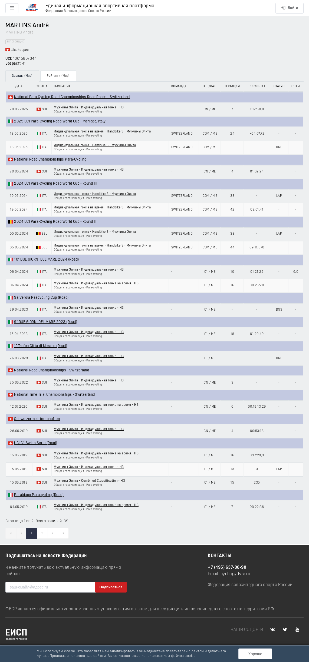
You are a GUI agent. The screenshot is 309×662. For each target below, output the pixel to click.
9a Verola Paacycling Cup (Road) (41, 298)
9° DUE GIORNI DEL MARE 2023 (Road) (45, 322)
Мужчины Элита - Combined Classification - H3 (89, 481)
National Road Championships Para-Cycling (50, 160)
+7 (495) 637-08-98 (227, 567)
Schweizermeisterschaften (37, 419)
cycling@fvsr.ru (236, 574)
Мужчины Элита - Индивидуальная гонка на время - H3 (96, 283)
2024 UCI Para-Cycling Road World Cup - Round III (55, 184)
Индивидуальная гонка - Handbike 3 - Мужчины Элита (95, 145)
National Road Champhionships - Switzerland (51, 370)
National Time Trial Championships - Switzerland (54, 395)
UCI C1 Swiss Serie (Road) (35, 443)
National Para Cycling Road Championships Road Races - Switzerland (72, 97)
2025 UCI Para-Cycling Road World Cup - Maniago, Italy (60, 121)
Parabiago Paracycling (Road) (39, 495)
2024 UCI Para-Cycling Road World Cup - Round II (55, 222)
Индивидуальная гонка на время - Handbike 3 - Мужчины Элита (102, 131)
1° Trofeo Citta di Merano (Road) (40, 346)
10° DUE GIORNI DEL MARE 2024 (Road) (46, 260)
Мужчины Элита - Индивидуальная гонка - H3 (89, 107)
